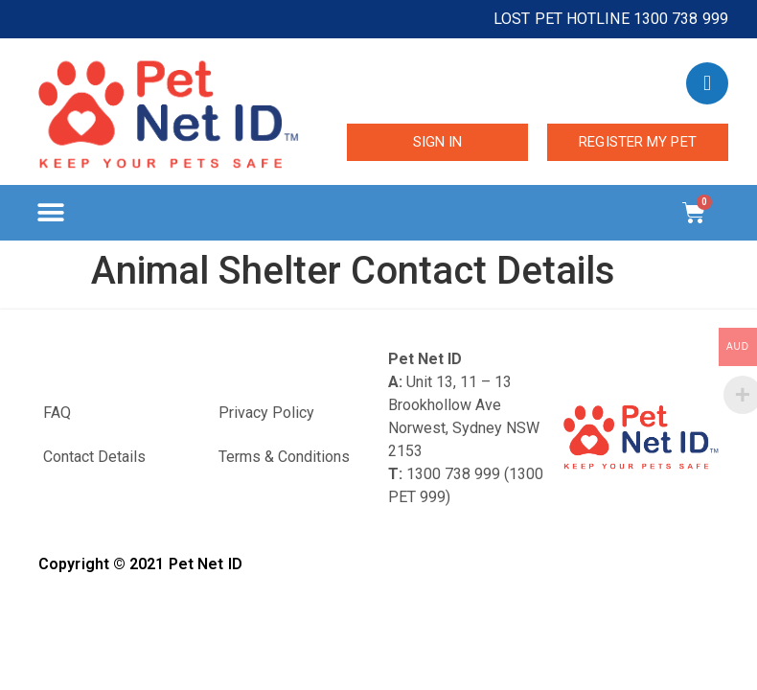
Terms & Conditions (284, 457)
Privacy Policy (266, 412)
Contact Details (94, 457)
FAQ (57, 412)
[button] (50, 213)
